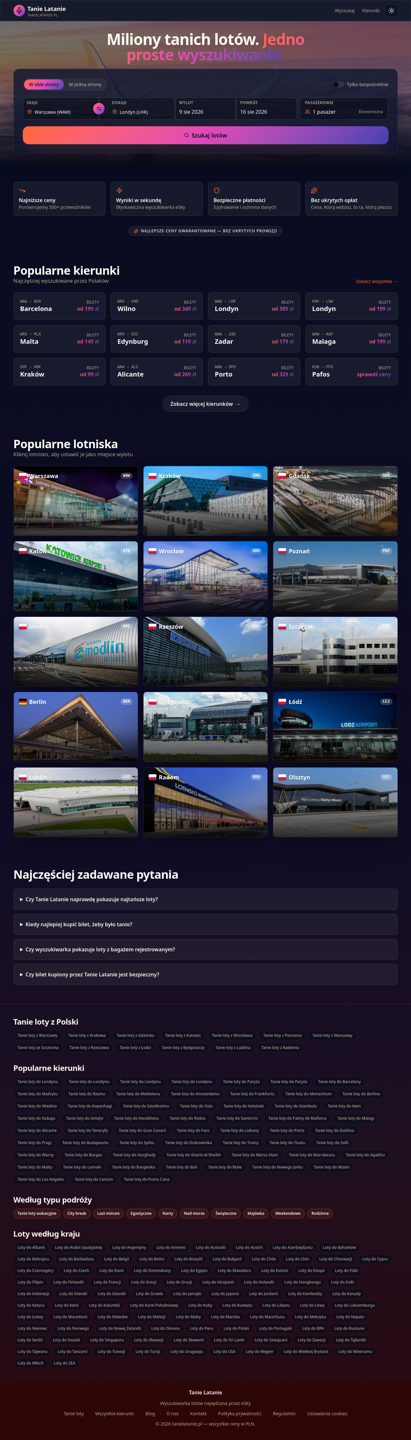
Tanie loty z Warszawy (37, 1035)
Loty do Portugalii (275, 1328)
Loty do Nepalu (350, 1317)
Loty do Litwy (312, 1305)
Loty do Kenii (67, 1305)
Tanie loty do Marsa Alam (255, 1155)
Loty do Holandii (259, 1282)
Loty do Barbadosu (76, 1259)
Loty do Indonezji (33, 1293)
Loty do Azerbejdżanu (293, 1247)
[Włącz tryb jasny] (391, 10)
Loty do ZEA (64, 1363)
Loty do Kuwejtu (237, 1305)
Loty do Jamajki (187, 1293)
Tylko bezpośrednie (367, 84)
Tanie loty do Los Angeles (41, 1179)
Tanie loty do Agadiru (365, 1155)
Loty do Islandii (112, 1293)
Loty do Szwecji (312, 1340)
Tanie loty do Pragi (35, 1142)
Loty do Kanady (346, 1293)
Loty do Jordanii (263, 1293)
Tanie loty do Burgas (83, 1155)
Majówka (256, 1213)
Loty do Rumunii (349, 1328)
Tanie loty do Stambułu (296, 1106)
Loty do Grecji (143, 1282)
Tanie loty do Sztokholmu (146, 1106)
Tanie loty (74, 1413)
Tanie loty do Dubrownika (188, 1142)
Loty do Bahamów (339, 1247)
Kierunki (371, 10)
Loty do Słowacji (149, 1340)
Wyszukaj (344, 10)
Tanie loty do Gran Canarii (142, 1130)
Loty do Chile (264, 1259)
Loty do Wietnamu (355, 1351)
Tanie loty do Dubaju (36, 1118)
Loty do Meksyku (310, 1317)
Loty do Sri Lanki (229, 1340)
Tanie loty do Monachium (308, 1094)
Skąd (32, 102)
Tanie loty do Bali (181, 1167)
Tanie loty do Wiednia (37, 1106)
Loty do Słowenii (189, 1340)
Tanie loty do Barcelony (339, 1081)
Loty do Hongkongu (302, 1282)
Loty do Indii (342, 1282)
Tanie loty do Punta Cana (147, 1179)
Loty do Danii (112, 1270)
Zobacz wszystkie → (377, 281)
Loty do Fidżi (346, 1270)
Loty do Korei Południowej (154, 1305)
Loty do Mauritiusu (267, 1317)
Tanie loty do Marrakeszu (312, 1155)
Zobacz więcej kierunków (205, 404)
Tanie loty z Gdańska (135, 1035)
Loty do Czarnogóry (36, 1270)
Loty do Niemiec (33, 1328)
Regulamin (284, 1413)
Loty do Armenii (171, 1247)
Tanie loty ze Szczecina (38, 1047)
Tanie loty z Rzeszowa (89, 1047)
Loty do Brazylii (188, 1259)
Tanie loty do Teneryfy (88, 1130)
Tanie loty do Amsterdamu (195, 1094)
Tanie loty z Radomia (280, 1047)
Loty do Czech (76, 1270)
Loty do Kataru (31, 1305)
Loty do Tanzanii (72, 1351)
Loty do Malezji (152, 1317)
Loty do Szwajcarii (271, 1340)
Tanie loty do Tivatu (287, 1142)
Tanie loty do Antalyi (84, 1118)
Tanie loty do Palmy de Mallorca (297, 1118)
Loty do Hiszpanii (218, 1282)
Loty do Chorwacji (335, 1259)
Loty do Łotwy (30, 1317)
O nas (173, 1413)
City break (76, 1213)
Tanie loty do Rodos (188, 1118)
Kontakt (198, 1413)
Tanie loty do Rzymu (86, 1094)
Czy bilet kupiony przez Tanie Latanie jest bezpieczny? (92, 974)
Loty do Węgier (259, 1351)
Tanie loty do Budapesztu (85, 1142)
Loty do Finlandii (68, 1282)
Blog (150, 1413)
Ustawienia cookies (327, 1413)
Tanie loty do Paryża (241, 1081)
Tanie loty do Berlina (361, 1094)
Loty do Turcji (148, 1351)
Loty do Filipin (30, 1282)
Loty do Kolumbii (104, 1305)
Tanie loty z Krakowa (87, 1035)
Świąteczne (225, 1213)
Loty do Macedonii (70, 1317)
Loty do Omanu (165, 1328)
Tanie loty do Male (224, 1167)
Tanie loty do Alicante (37, 1130)
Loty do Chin (297, 1259)
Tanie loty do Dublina (334, 1130)
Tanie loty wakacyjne (37, 1213)
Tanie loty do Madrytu (38, 1094)
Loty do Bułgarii (227, 1259)
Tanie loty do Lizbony (239, 1130)
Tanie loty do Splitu (136, 1142)
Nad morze (194, 1213)
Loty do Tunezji (111, 1351)
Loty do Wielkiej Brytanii (306, 1351)
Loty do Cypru (375, 1259)
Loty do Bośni (151, 1259)
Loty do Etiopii (312, 1270)
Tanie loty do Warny (36, 1155)
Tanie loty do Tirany (240, 1142)
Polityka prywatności (239, 1413)
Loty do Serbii (30, 1340)
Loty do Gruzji (179, 1282)
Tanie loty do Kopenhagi (90, 1106)
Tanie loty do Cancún (94, 1179)
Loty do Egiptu (194, 1270)
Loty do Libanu (276, 1305)
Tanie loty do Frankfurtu (252, 1094)
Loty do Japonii (225, 1293)
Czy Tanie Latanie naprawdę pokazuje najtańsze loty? (91, 899)
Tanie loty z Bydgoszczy (183, 1047)
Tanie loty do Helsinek (243, 1106)
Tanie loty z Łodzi (135, 1047)
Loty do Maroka (225, 1317)
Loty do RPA (313, 1328)
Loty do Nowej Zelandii (120, 1328)
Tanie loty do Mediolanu (138, 1094)
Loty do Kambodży (305, 1293)
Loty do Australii (211, 1247)
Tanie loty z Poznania (282, 1035)
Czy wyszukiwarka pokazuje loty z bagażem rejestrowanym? (100, 949)
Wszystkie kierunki (114, 1413)
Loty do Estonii (274, 1270)
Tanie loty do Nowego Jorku (277, 1167)
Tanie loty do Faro (193, 1130)
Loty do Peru (202, 1328)
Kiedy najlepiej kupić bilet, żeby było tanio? (78, 924)
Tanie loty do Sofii (332, 1142)
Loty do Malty (188, 1317)
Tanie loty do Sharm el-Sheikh (194, 1155)
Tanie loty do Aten (344, 1106)
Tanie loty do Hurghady (134, 1155)
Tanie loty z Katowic (183, 1035)
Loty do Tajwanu (33, 1351)
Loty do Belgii (116, 1259)
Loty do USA (224, 1351)
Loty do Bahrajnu (33, 1259)
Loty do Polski (236, 1328)
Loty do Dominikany (152, 1270)
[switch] (338, 84)
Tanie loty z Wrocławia (232, 1035)
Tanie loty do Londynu (38, 1081)
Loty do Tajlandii (351, 1340)
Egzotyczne (141, 1213)
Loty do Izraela (149, 1293)
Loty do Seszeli (66, 1340)
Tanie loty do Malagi (355, 1118)
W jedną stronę (85, 84)
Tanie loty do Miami (332, 1167)
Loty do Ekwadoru (234, 1270)
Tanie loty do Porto (287, 1130)
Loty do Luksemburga (355, 1305)
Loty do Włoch (31, 1363)
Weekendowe (288, 1213)
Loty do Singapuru (107, 1340)
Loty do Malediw (113, 1317)
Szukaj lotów (205, 135)
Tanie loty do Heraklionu (136, 1118)
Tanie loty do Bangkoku (133, 1167)
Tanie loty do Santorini (237, 1118)
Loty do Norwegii (73, 1328)
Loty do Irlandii (73, 1293)
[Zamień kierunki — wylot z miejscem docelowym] (98, 108)
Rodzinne (320, 1213)
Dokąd (119, 102)
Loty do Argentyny (129, 1247)
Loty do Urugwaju (187, 1351)
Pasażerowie (319, 102)
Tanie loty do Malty (35, 1167)
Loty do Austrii (249, 1247)
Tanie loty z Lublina (232, 1047)
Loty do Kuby (200, 1305)
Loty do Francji (107, 1282)
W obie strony (44, 84)
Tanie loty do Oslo (196, 1106)
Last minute (108, 1213)
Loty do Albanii (31, 1247)
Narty (167, 1213)
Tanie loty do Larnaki (82, 1167)
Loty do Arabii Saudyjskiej (78, 1247)
